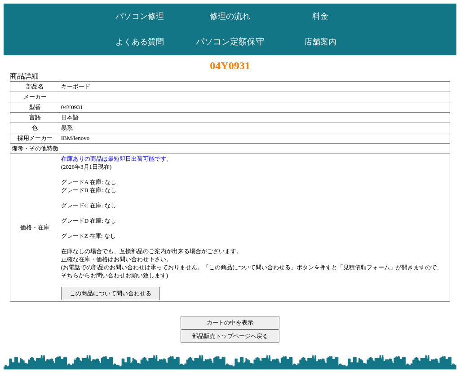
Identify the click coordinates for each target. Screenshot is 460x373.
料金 (320, 16)
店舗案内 (320, 41)
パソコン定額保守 (230, 41)
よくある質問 (139, 41)
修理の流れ (230, 16)
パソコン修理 (139, 16)
